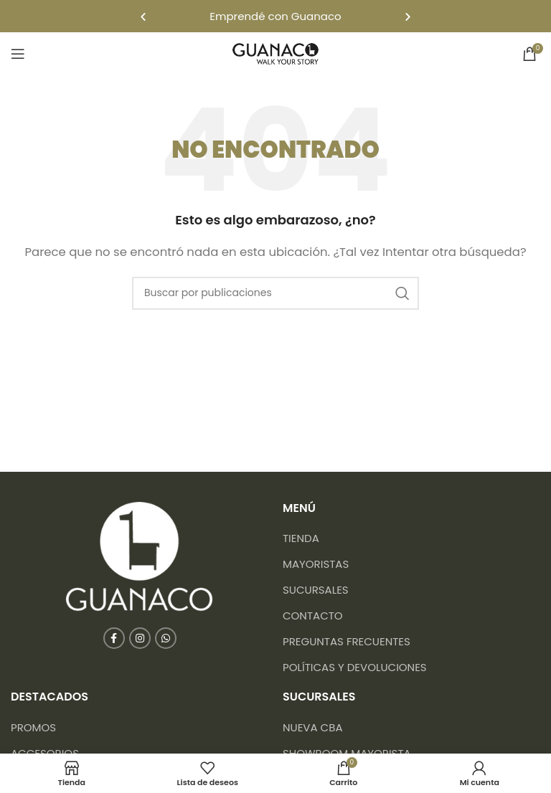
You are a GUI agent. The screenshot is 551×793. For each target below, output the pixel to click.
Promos (33, 727)
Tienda (301, 538)
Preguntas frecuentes (346, 641)
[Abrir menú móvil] (18, 53)
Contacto (313, 615)
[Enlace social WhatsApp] (165, 638)
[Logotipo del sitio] (275, 52)
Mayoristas (316, 563)
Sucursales (316, 589)
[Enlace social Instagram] (140, 638)
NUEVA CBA (313, 727)
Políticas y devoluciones (355, 667)
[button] (143, 16)
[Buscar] (275, 293)
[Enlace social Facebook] (114, 638)
